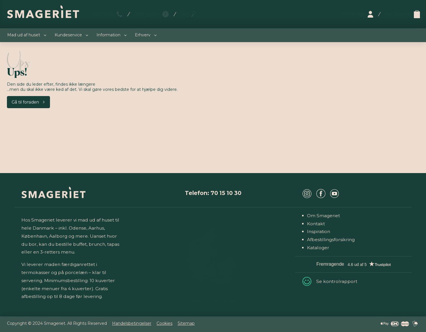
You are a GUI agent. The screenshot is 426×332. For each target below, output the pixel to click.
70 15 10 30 (103, 14)
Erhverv (142, 34)
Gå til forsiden (25, 102)
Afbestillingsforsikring (331, 239)
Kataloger (318, 247)
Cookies (164, 323)
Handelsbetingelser (131, 323)
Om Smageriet (323, 215)
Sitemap (186, 323)
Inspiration (318, 231)
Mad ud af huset (23, 34)
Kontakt (316, 223)
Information (108, 34)
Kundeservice (68, 34)
